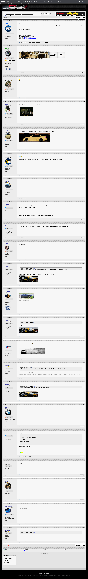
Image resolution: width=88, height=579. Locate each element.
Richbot (7, 266)
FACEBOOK (32, 58)
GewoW (7, 104)
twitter (6, 549)
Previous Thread (42, 553)
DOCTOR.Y (33, 42)
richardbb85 (8, 463)
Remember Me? (52, 13)
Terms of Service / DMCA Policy (43, 576)
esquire (7, 130)
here (30, 3)
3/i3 (15, 1)
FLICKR (39, 58)
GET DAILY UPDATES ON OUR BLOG (24, 58)
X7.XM (55, 1)
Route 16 (30, 42)
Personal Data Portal (51, 576)
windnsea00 (8, 530)
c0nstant (7, 79)
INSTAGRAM (42, 58)
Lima (6, 156)
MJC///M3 (7, 243)
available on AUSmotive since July (34, 159)
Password (42, 14)
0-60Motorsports (38, 42)
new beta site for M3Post (8, 3)
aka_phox (7, 181)
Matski (6, 481)
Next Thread (46, 553)
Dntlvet (7, 407)
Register (83, 1)
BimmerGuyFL (8, 225)
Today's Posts (66, 8)
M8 (38, 1)
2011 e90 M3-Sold (8, 306)
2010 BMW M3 (7, 68)
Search (79, 8)
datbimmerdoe (8, 506)
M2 (27, 1)
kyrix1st (30, 456)
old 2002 (6, 310)
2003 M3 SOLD (7, 309)
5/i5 (19, 1)
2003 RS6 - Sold (7, 307)
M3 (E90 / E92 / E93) (18, 14)
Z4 (40, 1)
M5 (34, 1)
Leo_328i (7, 204)
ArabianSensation (9, 343)
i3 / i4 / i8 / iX (60, 1)
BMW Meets (45, 8)
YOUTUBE (35, 58)
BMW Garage (32, 8)
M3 (29, 1)
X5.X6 (51, 1)
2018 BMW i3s (7, 67)
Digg (45, 549)
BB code (5, 560)
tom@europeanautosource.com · (25, 51)
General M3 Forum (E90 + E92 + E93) (27, 14)
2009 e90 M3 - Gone (8, 308)
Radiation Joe (8, 291)
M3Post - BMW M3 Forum (10, 14)
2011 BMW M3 (7, 121)
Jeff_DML (7, 433)
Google (66, 549)
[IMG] (4, 561)
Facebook (26, 549)
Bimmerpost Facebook (29, 36)
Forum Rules (5, 563)
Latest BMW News (27, 35)
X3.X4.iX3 (47, 1)
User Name (42, 13)
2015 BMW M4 (7, 69)
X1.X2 (43, 1)
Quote (82, 42)
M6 (36, 1)
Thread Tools (81, 19)
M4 (32, 1)
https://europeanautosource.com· (35, 51)
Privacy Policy (36, 576)
